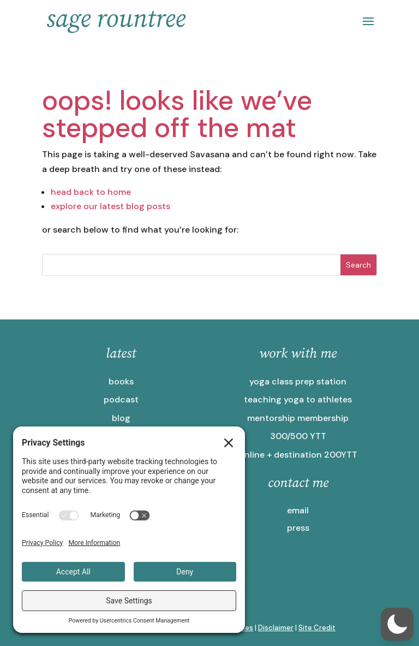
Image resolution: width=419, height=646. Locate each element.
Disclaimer (276, 627)
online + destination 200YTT (298, 454)
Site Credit (317, 627)
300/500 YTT (298, 436)
